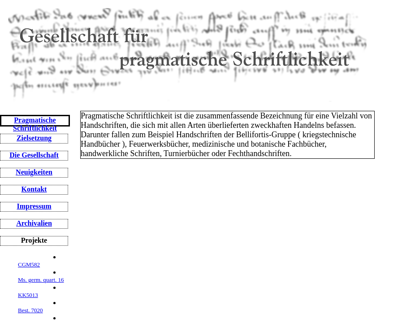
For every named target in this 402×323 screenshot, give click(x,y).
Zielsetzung (34, 138)
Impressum (34, 206)
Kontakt (34, 189)
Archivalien (34, 223)
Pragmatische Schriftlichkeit (35, 124)
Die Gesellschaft (34, 155)
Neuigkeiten (34, 172)
